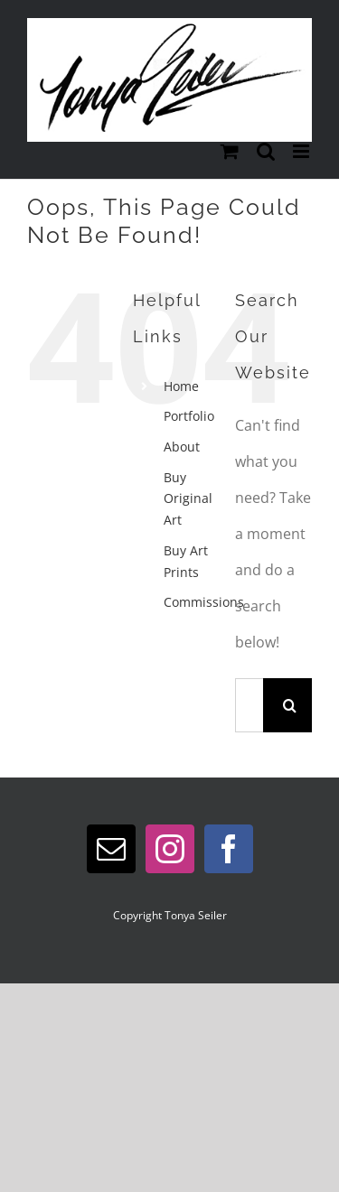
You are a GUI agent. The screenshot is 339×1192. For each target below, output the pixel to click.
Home (181, 386)
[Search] (290, 705)
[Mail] (111, 848)
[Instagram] (170, 848)
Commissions (204, 601)
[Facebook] (228, 848)
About (182, 446)
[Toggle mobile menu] (302, 151)
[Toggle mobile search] (266, 151)
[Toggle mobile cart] (230, 151)
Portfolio (189, 415)
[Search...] (249, 705)
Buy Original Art (188, 499)
